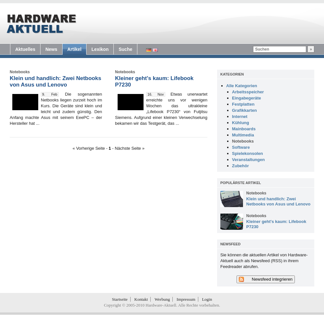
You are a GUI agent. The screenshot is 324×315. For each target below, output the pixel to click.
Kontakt (141, 299)
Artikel (74, 49)
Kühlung (240, 122)
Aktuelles (25, 49)
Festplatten (243, 104)
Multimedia (243, 135)
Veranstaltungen (248, 159)
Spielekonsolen (247, 153)
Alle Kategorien (241, 85)
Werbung (162, 299)
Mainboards (244, 128)
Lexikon (100, 49)
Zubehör (240, 165)
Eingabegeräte (246, 98)
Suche (125, 49)
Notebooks (243, 141)
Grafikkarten (244, 110)
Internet (240, 116)
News (51, 49)
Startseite (120, 299)
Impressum (186, 299)
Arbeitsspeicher (248, 91)
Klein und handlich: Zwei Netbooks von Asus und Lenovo (55, 81)
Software (241, 147)
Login (207, 299)
